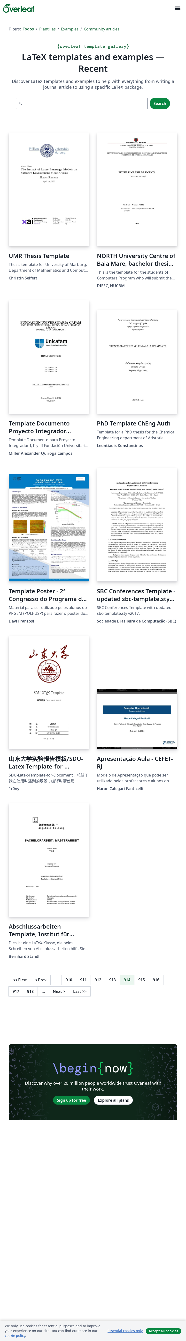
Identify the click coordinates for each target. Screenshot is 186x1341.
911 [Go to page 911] (83, 979)
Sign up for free (71, 1100)
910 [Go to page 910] (69, 979)
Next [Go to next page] (59, 991)
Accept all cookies (163, 1331)
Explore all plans (113, 1100)
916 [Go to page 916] (156, 979)
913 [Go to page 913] (112, 979)
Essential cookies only (125, 1330)
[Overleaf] (18, 8)
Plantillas (47, 29)
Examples (69, 29)
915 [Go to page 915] (141, 979)
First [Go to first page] (20, 979)
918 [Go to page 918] (30, 991)
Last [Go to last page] (79, 991)
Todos (28, 29)
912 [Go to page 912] (98, 979)
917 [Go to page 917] (16, 991)
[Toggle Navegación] (177, 8)
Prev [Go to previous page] (40, 979)
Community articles (101, 29)
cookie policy (15, 1335)
